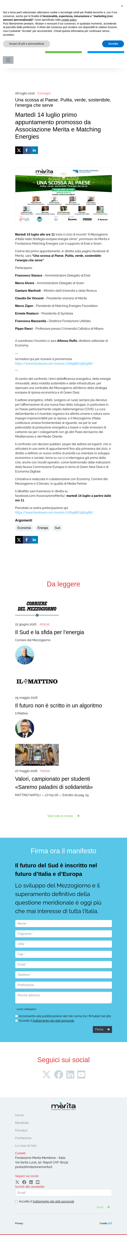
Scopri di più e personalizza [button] (26, 1227)
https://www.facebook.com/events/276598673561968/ (54, 363)
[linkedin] (34, 150)
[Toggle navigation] (8, 60)
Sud (57, 527)
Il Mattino (63, 705)
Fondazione (23, 1138)
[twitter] (19, 150)
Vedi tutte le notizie (63, 816)
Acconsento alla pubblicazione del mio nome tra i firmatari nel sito (65, 1016)
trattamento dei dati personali (53, 1020)
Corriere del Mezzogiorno (63, 632)
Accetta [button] (113, 1227)
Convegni (44, 93)
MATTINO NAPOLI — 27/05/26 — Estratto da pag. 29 (63, 783)
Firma (64, 49)
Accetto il (46, 1020)
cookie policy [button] (68, 1203)
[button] (122, 1190)
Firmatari (21, 1130)
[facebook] (26, 150)
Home (19, 1115)
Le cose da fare (26, 1145)
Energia (43, 527)
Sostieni (105, 49)
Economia (24, 527)
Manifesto (22, 1123)
